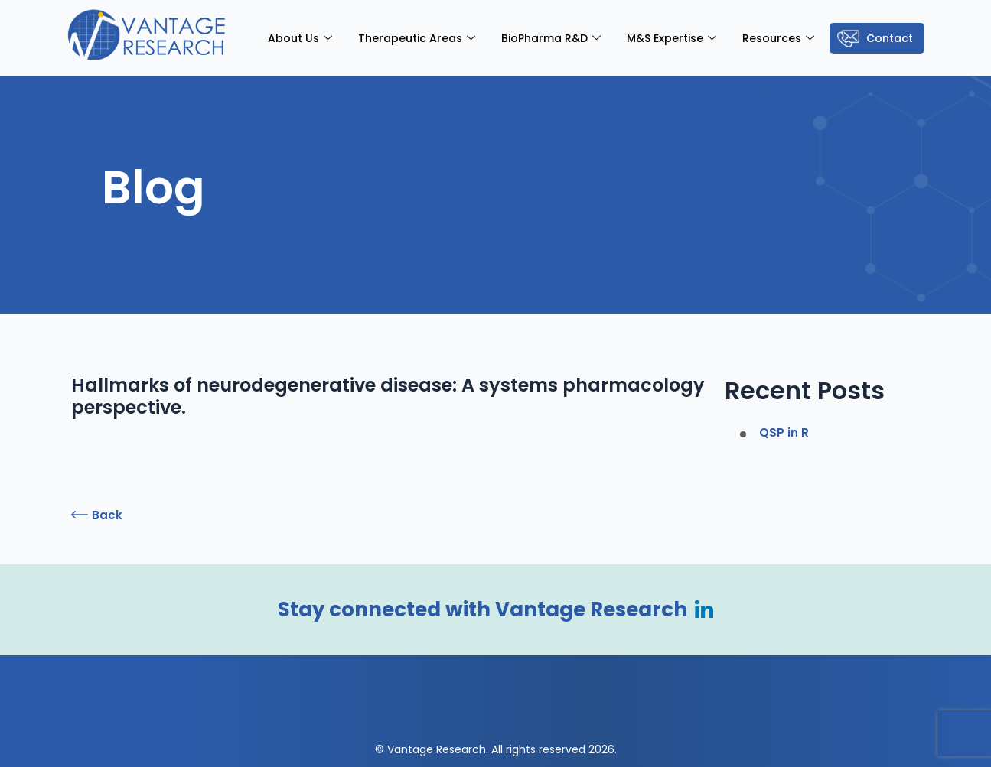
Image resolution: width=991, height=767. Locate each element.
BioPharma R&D (551, 38)
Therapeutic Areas (416, 38)
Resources (778, 38)
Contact (889, 38)
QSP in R (784, 432)
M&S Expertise (671, 38)
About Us (300, 38)
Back (107, 515)
